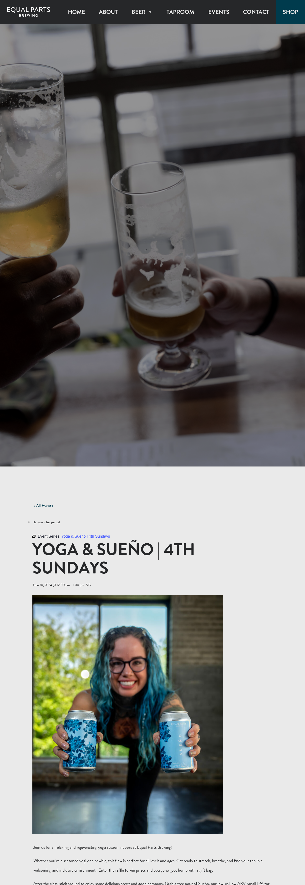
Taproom (180, 12)
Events (218, 12)
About (108, 12)
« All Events (43, 505)
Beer (142, 12)
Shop (290, 12)
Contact (256, 12)
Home (76, 12)
